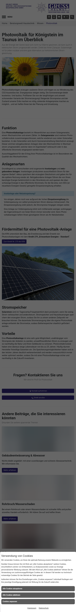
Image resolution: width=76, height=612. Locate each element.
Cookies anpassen (10, 601)
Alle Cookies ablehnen (11, 595)
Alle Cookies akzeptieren (12, 589)
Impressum (31, 608)
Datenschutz (44, 608)
